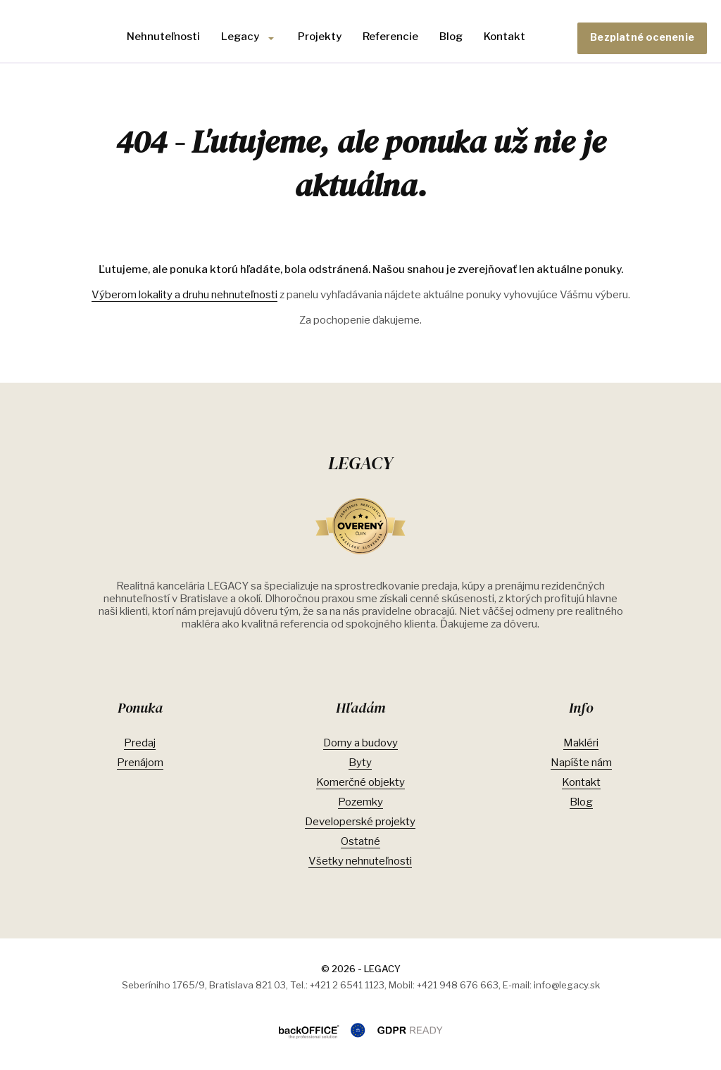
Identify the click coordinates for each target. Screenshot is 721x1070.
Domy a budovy (360, 743)
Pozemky (360, 802)
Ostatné (360, 841)
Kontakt (504, 36)
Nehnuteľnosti (163, 36)
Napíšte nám (581, 762)
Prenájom (140, 762)
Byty (360, 762)
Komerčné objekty (360, 782)
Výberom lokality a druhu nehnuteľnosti (184, 294)
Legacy (240, 36)
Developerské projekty (360, 821)
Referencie (390, 36)
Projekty (319, 36)
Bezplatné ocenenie (642, 37)
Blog (451, 36)
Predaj (140, 743)
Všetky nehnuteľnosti (360, 861)
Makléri (580, 743)
